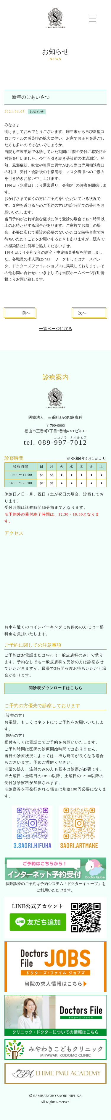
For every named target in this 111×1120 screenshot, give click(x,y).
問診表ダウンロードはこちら (56, 688)
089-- (62, 442)
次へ (82, 313)
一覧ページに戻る (55, 329)
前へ (26, 313)
